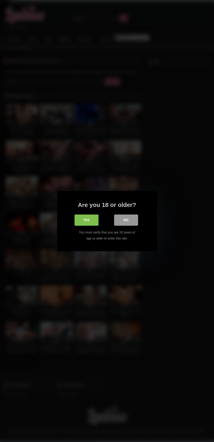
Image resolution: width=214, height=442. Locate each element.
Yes (86, 220)
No (126, 220)
